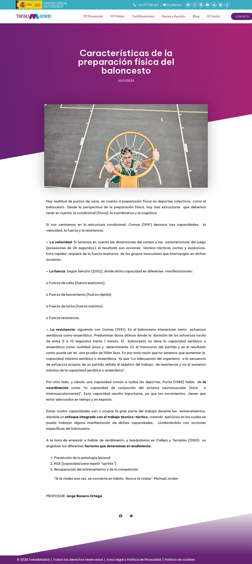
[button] (120, 516)
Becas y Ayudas (173, 16)
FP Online (117, 16)
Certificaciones (143, 16)
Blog (196, 16)
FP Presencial (93, 16)
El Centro (213, 16)
